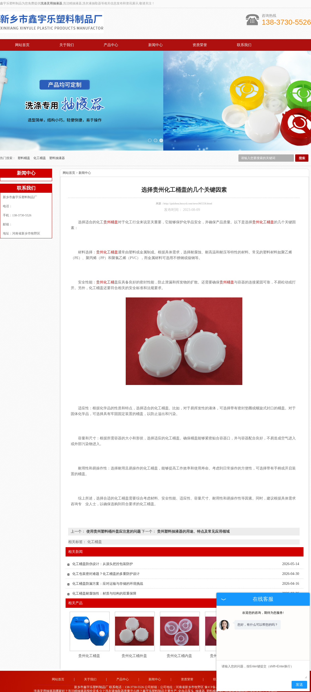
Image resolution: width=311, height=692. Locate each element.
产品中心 (111, 45)
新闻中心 (155, 45)
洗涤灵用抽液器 (51, 3)
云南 (161, 687)
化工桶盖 (40, 145)
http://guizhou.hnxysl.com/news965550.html (188, 190)
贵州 (168, 687)
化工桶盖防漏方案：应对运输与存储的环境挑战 (107, 571)
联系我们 (244, 45)
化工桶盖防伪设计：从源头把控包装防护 (102, 551)
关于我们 (66, 45)
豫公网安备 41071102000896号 (155, 683)
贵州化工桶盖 (89, 643)
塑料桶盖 (24, 145)
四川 (175, 687)
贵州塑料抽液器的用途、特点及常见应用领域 (193, 519)
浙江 (140, 687)
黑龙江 (183, 687)
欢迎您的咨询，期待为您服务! (263, 613)
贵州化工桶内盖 (179, 643)
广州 (154, 687)
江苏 (147, 687)
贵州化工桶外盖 (134, 643)
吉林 (192, 687)
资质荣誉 (200, 45)
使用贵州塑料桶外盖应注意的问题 (113, 519)
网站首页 (22, 45)
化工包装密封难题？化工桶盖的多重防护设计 (106, 561)
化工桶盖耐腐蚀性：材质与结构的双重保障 (104, 581)
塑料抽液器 (57, 145)
